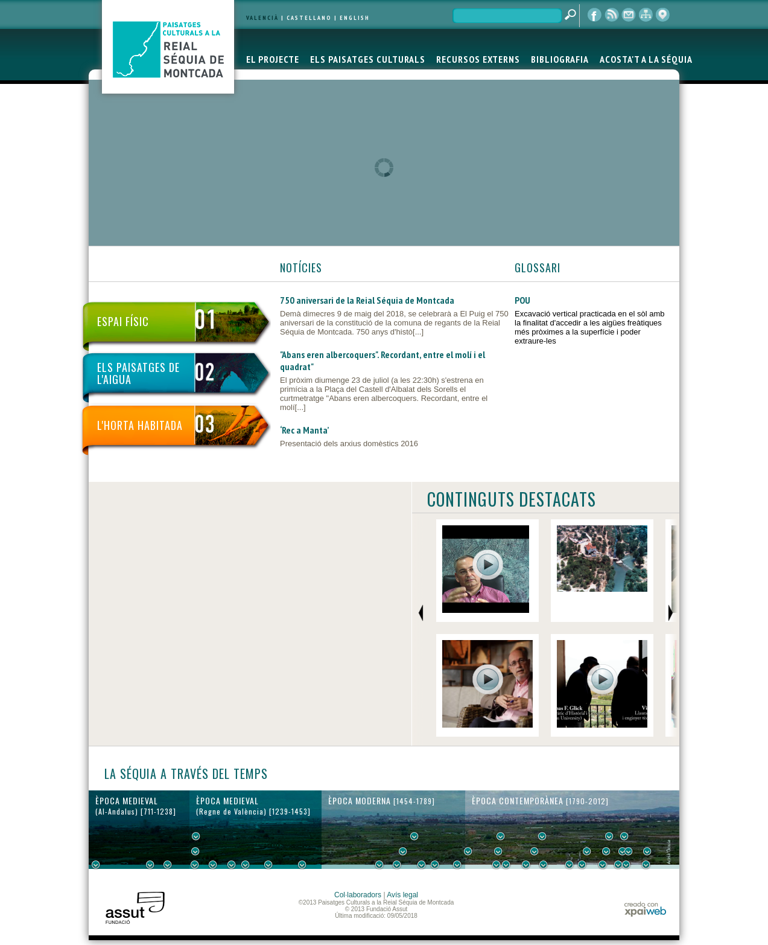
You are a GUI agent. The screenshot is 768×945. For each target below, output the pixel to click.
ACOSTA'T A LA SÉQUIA (646, 59)
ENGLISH (355, 18)
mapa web (645, 15)
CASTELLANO (309, 18)
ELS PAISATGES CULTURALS (367, 59)
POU (522, 300)
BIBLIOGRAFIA (560, 59)
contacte (628, 15)
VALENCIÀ (262, 18)
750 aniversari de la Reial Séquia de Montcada (367, 300)
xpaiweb (645, 909)
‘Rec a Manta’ (304, 430)
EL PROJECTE (272, 59)
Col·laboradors (357, 895)
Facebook (595, 15)
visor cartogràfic (662, 15)
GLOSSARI (537, 267)
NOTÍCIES (301, 267)
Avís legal (402, 895)
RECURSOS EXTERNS (478, 59)
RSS (612, 15)
